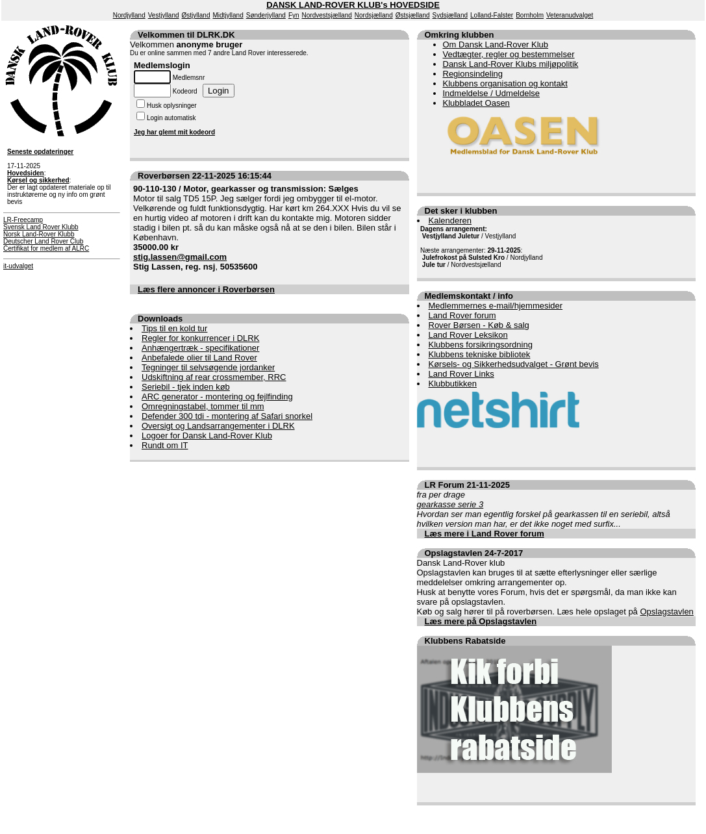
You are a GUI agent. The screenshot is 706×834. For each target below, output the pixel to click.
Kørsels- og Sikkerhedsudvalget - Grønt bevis (514, 364)
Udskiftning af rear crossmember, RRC (214, 377)
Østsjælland (413, 15)
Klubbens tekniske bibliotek (480, 354)
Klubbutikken (453, 383)
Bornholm (530, 15)
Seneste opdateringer (40, 151)
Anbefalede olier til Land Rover (199, 357)
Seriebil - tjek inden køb (186, 387)
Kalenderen (450, 220)
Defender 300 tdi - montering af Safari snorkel (227, 416)
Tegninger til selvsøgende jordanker (208, 367)
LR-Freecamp (23, 219)
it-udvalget (18, 266)
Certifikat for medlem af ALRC (46, 248)
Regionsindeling (473, 74)
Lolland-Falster (491, 15)
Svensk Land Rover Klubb (41, 227)
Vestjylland (163, 15)
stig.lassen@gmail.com (180, 257)
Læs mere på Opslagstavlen (481, 621)
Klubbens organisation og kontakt (505, 83)
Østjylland (196, 15)
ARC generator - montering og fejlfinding (217, 396)
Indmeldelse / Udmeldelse (491, 93)
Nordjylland (129, 15)
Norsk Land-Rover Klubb (39, 234)
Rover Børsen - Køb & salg (479, 325)
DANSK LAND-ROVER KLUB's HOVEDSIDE (353, 5)
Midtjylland (227, 15)
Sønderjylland (266, 15)
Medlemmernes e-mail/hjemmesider (496, 305)
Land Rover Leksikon (468, 335)
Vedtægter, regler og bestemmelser (509, 54)
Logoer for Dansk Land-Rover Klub (207, 435)
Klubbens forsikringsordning (481, 344)
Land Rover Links (461, 374)
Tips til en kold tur (174, 328)
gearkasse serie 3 (450, 504)
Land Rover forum (462, 315)
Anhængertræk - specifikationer (200, 348)
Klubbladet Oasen (476, 103)
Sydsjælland (450, 15)
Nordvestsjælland (327, 15)
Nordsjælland (374, 15)
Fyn (293, 15)
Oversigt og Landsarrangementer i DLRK (218, 426)
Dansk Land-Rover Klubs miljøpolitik (511, 64)
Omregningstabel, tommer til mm (203, 406)
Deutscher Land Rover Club (43, 241)
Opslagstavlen (666, 611)
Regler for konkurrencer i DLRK (200, 338)
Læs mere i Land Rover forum (484, 533)
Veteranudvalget (569, 15)
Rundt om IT (165, 445)
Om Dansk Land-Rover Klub (496, 44)
